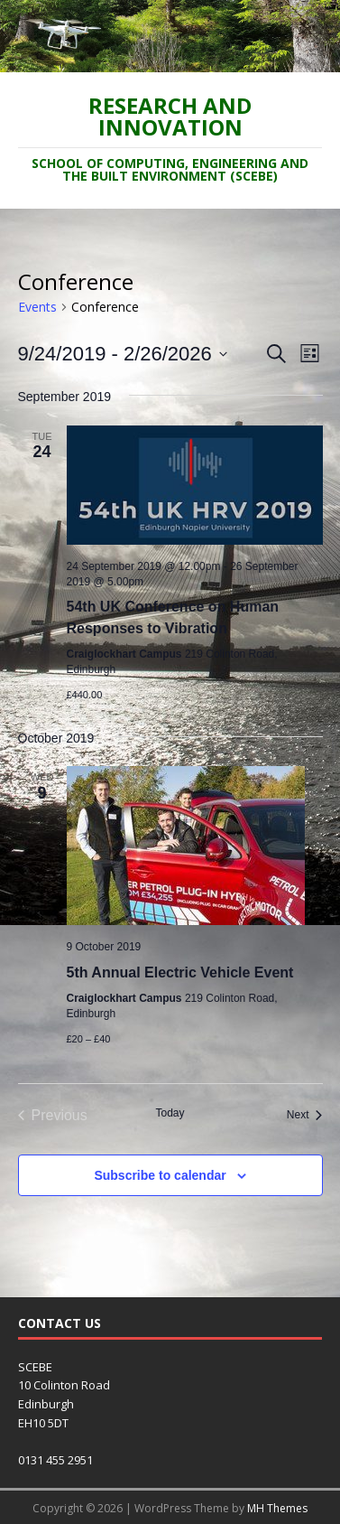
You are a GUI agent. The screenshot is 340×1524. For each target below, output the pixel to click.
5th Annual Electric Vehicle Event (180, 972)
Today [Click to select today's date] (169, 1113)
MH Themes (277, 1508)
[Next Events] (305, 1116)
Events (37, 306)
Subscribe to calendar (159, 1175)
